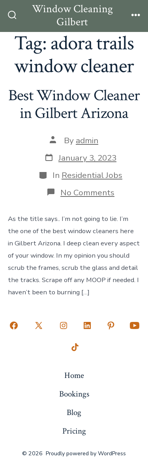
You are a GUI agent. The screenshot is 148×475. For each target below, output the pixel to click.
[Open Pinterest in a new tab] (111, 325)
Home (74, 375)
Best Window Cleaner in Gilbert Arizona (74, 104)
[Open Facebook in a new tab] (14, 325)
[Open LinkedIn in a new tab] (87, 325)
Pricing (74, 431)
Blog (74, 412)
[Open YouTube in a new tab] (135, 325)
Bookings (74, 394)
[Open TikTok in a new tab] (74, 348)
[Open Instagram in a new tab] (63, 325)
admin (87, 140)
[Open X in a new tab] (38, 325)
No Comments (87, 192)
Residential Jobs (92, 175)
